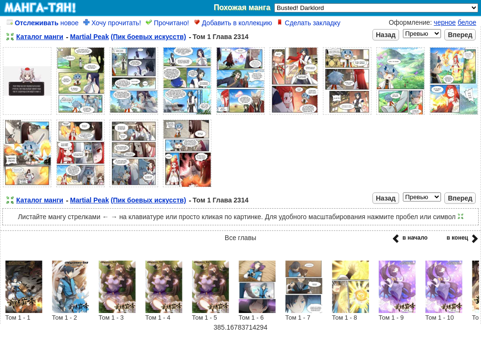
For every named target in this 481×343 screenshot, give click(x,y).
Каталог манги (39, 36)
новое (43, 23)
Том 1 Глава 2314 (221, 36)
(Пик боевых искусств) (148, 36)
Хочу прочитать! (112, 23)
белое (467, 22)
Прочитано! (167, 23)
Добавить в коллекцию (233, 23)
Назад (386, 35)
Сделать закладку (309, 23)
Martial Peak (89, 36)
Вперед (460, 35)
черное (445, 22)
